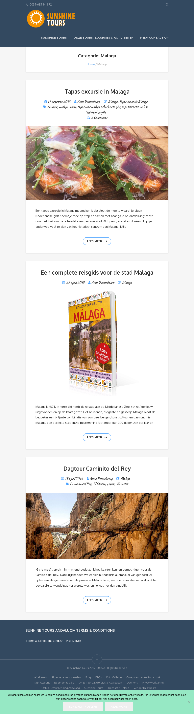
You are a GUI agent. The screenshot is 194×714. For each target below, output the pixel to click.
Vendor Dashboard (145, 687)
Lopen (110, 484)
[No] (189, 702)
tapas (72, 107)
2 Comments (99, 117)
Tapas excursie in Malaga (97, 91)
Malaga (113, 101)
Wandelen (122, 484)
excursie (52, 107)
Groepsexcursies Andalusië (143, 677)
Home (91, 64)
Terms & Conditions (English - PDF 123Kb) (53, 641)
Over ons (132, 682)
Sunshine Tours (54, 37)
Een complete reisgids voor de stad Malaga (97, 272)
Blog (88, 677)
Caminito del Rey (80, 484)
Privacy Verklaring (153, 682)
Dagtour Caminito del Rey (97, 468)
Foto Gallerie (114, 677)
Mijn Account (42, 682)
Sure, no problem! (83, 706)
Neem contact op (154, 37)
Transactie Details (118, 687)
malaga (63, 107)
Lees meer (97, 241)
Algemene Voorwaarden (66, 677)
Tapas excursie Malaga (133, 101)
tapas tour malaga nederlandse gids (99, 107)
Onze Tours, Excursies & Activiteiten (103, 37)
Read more (119, 706)
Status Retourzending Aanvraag (60, 687)
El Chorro (99, 484)
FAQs (98, 677)
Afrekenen (40, 677)
